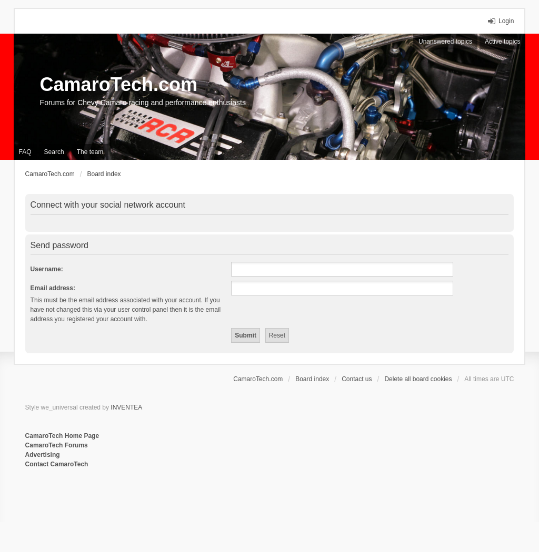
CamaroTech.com (118, 84)
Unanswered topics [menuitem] (445, 41)
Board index (312, 379)
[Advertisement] (154, 503)
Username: (47, 269)
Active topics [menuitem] (502, 41)
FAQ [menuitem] (25, 152)
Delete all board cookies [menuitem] (418, 379)
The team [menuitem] (90, 152)
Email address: (53, 288)
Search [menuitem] (54, 152)
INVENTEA (126, 407)
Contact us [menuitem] (357, 379)
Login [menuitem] (506, 21)
